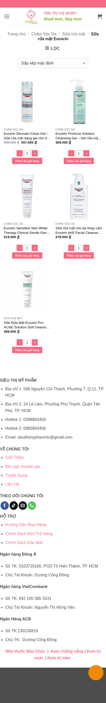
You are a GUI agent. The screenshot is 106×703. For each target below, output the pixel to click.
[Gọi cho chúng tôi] (32, 505)
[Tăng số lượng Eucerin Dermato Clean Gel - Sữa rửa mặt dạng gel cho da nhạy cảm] (35, 153)
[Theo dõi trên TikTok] (14, 505)
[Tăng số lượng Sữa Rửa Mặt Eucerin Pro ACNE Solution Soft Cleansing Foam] (35, 342)
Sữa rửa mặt (73, 34)
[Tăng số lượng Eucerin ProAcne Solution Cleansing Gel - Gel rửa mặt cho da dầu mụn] (86, 153)
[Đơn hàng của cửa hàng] (53, 63)
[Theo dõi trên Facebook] (5, 505)
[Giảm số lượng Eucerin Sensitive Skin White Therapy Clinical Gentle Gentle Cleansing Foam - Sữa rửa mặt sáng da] (20, 248)
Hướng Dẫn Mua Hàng (25, 525)
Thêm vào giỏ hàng (27, 161)
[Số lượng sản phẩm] (27, 153)
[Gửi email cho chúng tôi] (23, 505)
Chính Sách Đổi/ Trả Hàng (29, 534)
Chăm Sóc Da (43, 34)
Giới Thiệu (14, 457)
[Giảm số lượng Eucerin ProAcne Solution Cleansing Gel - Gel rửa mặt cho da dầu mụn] (71, 153)
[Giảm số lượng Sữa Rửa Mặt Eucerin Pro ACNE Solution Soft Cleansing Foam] (20, 342)
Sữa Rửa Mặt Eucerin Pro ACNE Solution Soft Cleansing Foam (27, 325)
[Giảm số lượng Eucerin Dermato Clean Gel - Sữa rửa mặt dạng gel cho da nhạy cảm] (20, 153)
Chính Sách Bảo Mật (24, 542)
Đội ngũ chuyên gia (22, 466)
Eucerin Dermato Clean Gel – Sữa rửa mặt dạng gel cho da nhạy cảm (26, 136)
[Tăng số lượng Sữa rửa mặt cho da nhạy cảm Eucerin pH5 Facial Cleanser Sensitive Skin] (86, 248)
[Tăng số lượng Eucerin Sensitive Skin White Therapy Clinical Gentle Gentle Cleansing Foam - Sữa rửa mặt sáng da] (35, 248)
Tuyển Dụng (16, 475)
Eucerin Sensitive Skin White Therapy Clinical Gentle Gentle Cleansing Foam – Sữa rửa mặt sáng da (27, 230)
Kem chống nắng (67, 651)
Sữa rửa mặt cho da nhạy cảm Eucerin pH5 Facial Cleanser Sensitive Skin (78, 230)
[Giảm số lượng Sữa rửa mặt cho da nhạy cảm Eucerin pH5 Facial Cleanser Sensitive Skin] (71, 248)
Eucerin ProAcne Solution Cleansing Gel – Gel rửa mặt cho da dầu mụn (77, 136)
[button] (7, 16)
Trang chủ (16, 34)
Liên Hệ (12, 484)
